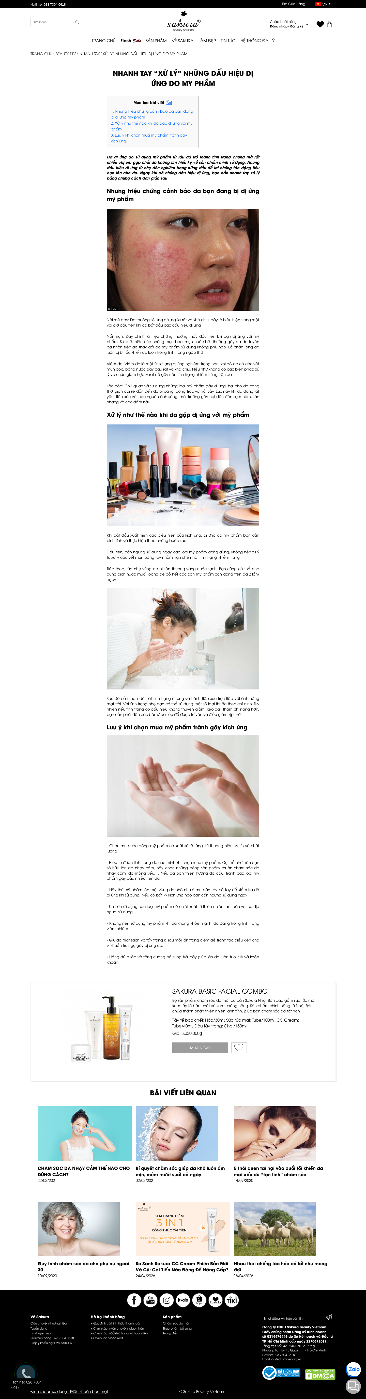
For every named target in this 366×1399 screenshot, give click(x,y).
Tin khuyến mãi (40, 1333)
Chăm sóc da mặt (176, 1323)
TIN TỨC (228, 40)
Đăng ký (296, 26)
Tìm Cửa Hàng (293, 3)
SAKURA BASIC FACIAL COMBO (220, 990)
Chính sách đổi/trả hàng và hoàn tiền (119, 1333)
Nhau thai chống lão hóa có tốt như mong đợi (280, 1266)
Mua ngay (200, 1047)
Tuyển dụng (38, 1328)
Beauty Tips (66, 53)
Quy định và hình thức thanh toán (116, 1323)
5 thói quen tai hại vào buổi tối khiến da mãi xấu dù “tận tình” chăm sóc (278, 1171)
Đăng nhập (278, 26)
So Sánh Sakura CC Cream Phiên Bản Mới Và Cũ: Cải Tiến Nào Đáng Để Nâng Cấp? (182, 1266)
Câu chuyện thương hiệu (48, 1323)
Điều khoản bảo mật (89, 1391)
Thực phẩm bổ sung (177, 1328)
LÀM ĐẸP (207, 40)
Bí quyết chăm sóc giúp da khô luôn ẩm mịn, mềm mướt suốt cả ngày (180, 1171)
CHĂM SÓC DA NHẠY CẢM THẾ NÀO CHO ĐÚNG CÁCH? (84, 1171)
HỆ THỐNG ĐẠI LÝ (257, 40)
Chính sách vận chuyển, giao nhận (117, 1328)
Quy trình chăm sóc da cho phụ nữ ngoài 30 (83, 1266)
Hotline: (48, 4)
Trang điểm (171, 1333)
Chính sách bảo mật (107, 1338)
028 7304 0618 (63, 1338)
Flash (130, 40)
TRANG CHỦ (103, 40)
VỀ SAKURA (182, 40)
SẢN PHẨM (156, 40)
